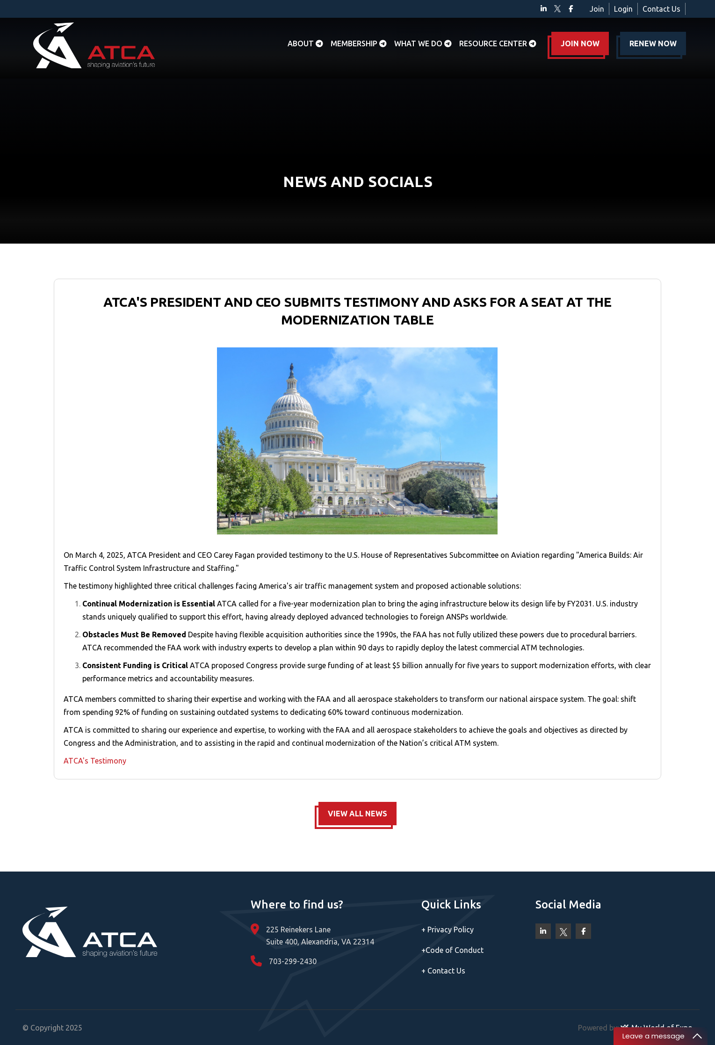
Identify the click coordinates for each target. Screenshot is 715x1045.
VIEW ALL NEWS (357, 813)
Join (597, 9)
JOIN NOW (580, 43)
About (305, 43)
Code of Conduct (452, 950)
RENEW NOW (653, 43)
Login (623, 9)
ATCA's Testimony (95, 761)
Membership (359, 43)
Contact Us (661, 9)
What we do (423, 43)
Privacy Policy (447, 929)
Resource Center (497, 43)
